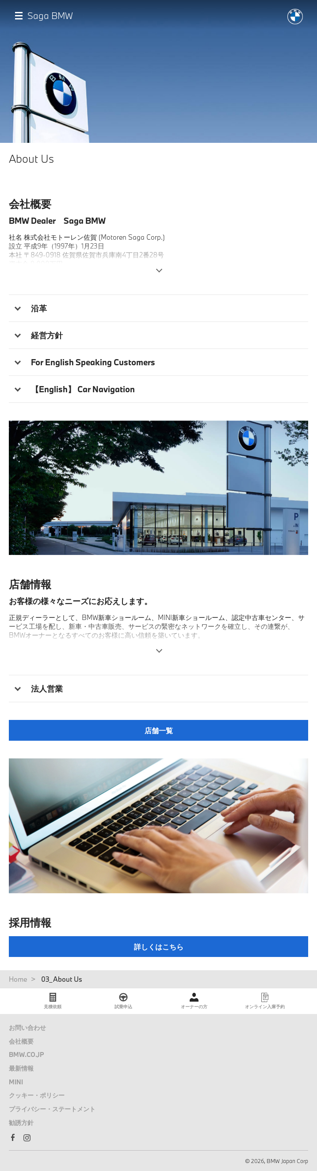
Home (18, 979)
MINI (16, 1082)
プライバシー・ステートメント (52, 1109)
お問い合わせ (27, 1027)
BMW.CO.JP (26, 1054)
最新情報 (21, 1068)
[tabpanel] (158, 488)
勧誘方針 (21, 1122)
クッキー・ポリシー (37, 1095)
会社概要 (21, 1041)
